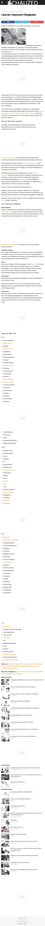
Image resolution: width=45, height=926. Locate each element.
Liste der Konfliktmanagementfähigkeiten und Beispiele (25, 708)
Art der (3, 200)
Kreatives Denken (8, 379)
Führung (5, 481)
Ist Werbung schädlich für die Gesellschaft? (22, 792)
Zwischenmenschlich (9, 470)
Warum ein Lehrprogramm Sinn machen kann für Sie (24, 841)
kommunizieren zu (6, 212)
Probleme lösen (7, 562)
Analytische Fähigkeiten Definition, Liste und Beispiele (24, 729)
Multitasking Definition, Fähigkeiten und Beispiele (23, 736)
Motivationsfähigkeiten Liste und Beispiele (21, 715)
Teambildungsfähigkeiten (18, 666)
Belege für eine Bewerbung (18, 782)
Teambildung (6, 626)
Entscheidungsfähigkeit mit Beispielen (20, 701)
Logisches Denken (8, 492)
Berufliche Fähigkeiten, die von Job (18, 664)
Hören (5, 484)
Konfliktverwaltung (8, 365)
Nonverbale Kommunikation (11, 540)
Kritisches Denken (8, 382)
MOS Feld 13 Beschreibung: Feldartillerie (21, 799)
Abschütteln (14, 820)
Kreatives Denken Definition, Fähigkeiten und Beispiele (24, 694)
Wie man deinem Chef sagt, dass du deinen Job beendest (25, 767)
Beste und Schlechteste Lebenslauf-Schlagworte (23, 687)
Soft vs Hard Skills (21, 671)
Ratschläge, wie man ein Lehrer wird (20, 862)
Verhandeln (6, 537)
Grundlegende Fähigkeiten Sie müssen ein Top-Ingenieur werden (27, 680)
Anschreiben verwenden (29, 163)
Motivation (6, 500)
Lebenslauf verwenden (7, 158)
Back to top (22, 918)
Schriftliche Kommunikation (11, 660)
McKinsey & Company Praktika (18, 834)
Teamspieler (6, 638)
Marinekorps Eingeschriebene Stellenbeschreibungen (24, 855)
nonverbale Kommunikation (9, 244)
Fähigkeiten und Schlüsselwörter (15, 11)
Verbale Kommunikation (10, 654)
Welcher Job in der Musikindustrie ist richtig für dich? (24, 869)
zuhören (33, 264)
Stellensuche (4, 11)
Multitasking (6, 503)
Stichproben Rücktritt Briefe (18, 806)
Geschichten (23, 179)
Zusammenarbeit (8, 349)
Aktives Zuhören (7, 343)
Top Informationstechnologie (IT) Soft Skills (22, 722)
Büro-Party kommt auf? (17, 827)
